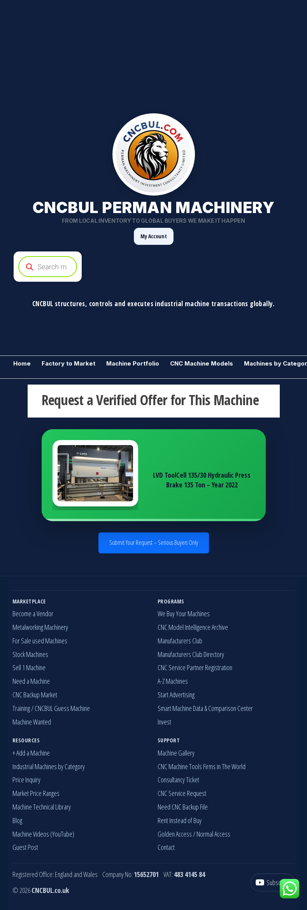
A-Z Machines (173, 681)
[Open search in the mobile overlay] (154, 266)
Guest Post (25, 847)
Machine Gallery (176, 752)
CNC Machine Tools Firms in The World (202, 766)
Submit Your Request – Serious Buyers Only (153, 542)
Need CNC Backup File (183, 806)
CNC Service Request (182, 793)
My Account (153, 236)
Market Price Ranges (36, 793)
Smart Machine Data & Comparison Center (205, 708)
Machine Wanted (31, 721)
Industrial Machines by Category (48, 766)
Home (22, 363)
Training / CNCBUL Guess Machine (51, 708)
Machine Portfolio (132, 363)
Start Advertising (176, 694)
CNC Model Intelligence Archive (193, 627)
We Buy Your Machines (184, 613)
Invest (164, 721)
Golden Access (175, 834)
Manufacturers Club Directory (191, 654)
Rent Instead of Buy (180, 820)
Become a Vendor (32, 613)
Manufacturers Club (180, 640)
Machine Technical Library (41, 806)
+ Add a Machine (31, 752)
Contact (166, 847)
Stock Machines (30, 654)
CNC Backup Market (34, 694)
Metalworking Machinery (40, 627)
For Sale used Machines (39, 640)
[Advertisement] (153, 54)
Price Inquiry (26, 779)
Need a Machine (31, 681)
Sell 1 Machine (29, 667)
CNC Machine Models (201, 363)
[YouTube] (273, 883)
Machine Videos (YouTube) (43, 834)
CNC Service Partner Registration (195, 667)
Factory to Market (68, 363)
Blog (17, 820)
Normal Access (213, 834)
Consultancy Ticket (178, 779)
